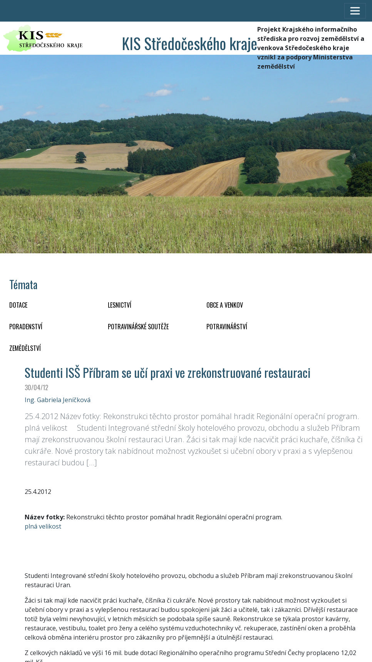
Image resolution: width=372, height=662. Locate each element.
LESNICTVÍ (119, 305)
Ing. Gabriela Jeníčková (57, 400)
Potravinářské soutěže (138, 326)
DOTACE (18, 305)
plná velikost (43, 526)
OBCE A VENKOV (224, 305)
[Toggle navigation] (355, 11)
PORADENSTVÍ (25, 326)
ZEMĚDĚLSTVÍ (25, 348)
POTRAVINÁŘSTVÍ (226, 326)
